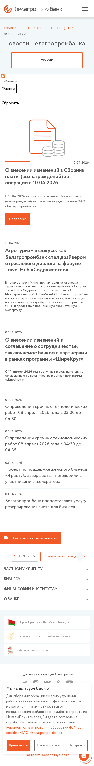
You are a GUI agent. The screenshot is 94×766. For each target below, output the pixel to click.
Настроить (76, 745)
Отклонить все (48, 745)
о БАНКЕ (11, 599)
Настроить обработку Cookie (47, 755)
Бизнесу (12, 579)
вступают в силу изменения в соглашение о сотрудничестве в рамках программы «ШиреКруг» (47, 356)
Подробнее (17, 219)
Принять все (18, 745)
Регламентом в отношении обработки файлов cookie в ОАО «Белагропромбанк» (43, 730)
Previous (6, 60)
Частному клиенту (23, 569)
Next (87, 60)
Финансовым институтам (31, 589)
